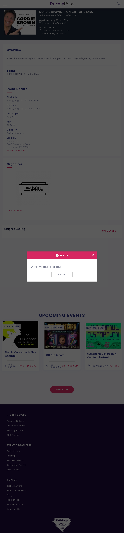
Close (62, 274)
